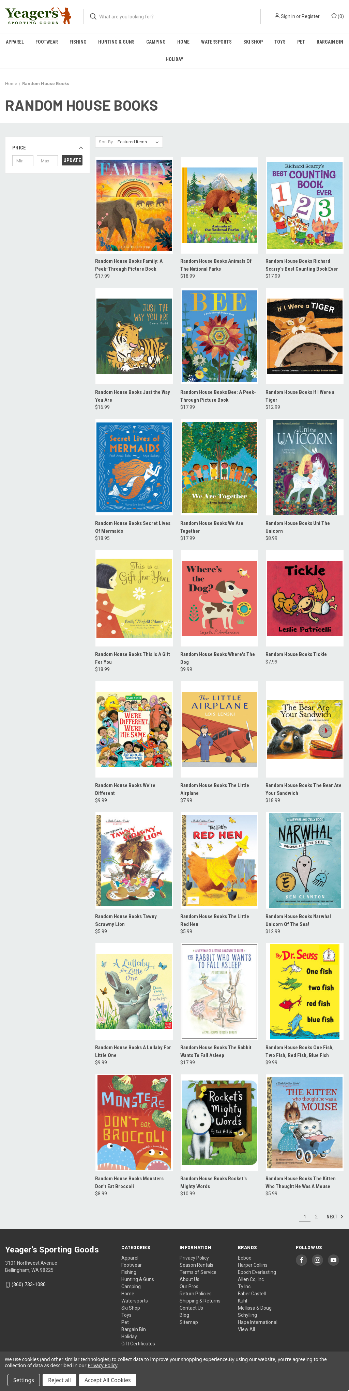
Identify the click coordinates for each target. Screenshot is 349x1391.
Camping (156, 42)
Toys (280, 42)
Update (72, 160)
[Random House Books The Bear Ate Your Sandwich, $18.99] (304, 729)
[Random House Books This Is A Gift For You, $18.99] (134, 598)
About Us (189, 1279)
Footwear (46, 42)
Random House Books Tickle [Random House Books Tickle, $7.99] (296, 654)
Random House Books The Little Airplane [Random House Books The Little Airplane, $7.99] (214, 789)
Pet (301, 42)
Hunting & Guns (116, 42)
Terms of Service (198, 1272)
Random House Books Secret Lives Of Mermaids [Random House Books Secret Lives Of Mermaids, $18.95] (132, 527)
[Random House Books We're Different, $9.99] (134, 729)
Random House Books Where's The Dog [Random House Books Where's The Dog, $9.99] (217, 658)
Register (311, 16)
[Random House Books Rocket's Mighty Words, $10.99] (219, 1122)
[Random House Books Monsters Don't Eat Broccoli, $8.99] (134, 1122)
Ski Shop (253, 42)
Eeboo (245, 1258)
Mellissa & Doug (255, 1308)
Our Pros (189, 1286)
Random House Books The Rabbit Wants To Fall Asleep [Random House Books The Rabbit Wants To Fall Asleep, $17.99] (216, 1051)
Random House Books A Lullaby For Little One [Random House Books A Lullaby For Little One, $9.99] (133, 1051)
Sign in (288, 16)
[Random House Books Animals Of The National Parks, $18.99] (219, 205)
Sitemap (189, 1322)
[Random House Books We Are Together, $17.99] (219, 467)
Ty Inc (244, 1286)
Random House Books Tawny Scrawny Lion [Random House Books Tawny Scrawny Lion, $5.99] (126, 920)
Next (335, 1216)
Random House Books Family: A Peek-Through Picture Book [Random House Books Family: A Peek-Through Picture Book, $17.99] (129, 265)
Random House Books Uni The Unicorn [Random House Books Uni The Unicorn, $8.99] (297, 527)
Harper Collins (253, 1265)
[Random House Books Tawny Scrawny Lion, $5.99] (134, 860)
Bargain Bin (330, 42)
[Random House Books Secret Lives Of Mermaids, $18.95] (134, 467)
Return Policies (196, 1293)
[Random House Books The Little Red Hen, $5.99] (219, 860)
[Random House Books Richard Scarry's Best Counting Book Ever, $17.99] (304, 205)
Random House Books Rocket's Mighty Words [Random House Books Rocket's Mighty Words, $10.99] (213, 1182)
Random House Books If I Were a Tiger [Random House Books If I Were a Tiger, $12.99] (299, 396)
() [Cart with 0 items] (337, 16)
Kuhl (242, 1301)
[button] (47, 148)
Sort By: (106, 141)
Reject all (59, 1380)
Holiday (174, 59)
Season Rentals (196, 1265)
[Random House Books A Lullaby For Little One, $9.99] (134, 991)
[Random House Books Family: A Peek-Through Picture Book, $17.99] (134, 205)
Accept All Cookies (108, 1380)
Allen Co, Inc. (251, 1279)
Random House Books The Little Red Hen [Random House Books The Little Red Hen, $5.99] (214, 920)
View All (246, 1329)
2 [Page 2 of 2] (316, 1216)
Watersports (216, 42)
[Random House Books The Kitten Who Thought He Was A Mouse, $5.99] (304, 1122)
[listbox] (140, 142)
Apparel (15, 42)
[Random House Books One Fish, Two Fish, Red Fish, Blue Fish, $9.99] (304, 991)
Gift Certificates (138, 1343)
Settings (23, 1380)
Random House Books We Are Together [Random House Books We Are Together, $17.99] (211, 527)
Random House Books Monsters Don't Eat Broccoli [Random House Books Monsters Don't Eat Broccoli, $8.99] (129, 1182)
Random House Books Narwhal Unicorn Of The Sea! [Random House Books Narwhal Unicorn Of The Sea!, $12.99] (298, 920)
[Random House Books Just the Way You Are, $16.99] (134, 336)
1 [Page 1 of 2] (304, 1216)
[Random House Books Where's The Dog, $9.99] (219, 598)
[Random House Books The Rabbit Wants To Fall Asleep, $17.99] (219, 991)
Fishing (78, 42)
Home (183, 42)
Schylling (247, 1315)
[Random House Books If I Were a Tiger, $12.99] (304, 336)
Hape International (257, 1322)
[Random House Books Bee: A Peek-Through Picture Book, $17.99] (219, 336)
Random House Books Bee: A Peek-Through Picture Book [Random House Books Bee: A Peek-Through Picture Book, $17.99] (218, 396)
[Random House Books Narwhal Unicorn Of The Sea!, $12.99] (304, 860)
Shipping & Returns (200, 1301)
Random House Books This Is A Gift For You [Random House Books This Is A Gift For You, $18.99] (132, 658)
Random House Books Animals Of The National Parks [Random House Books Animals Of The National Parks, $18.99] (216, 265)
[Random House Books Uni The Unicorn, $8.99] (304, 467)
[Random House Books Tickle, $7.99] (304, 598)
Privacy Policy (194, 1258)
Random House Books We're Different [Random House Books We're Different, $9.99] (125, 789)
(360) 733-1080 (29, 1284)
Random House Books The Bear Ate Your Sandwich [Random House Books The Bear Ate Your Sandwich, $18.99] (303, 789)
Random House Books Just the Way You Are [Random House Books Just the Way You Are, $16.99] (132, 396)
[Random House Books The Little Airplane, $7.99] (219, 729)
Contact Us (191, 1308)
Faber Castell (252, 1293)
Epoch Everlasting (257, 1272)
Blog (184, 1315)
